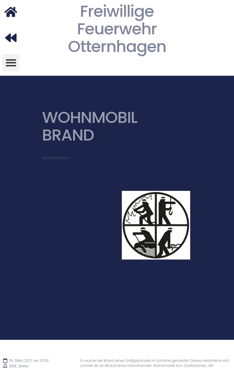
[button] (10, 62)
